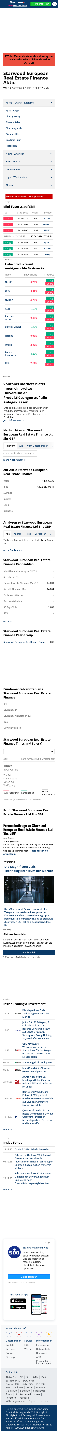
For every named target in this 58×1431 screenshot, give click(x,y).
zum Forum (8, 838)
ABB (7, 308)
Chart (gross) (13, 116)
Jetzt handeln (29, 952)
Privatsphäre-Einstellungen (43, 1362)
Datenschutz (43, 1349)
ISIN (29, 88)
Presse (9, 1353)
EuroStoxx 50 (13, 1380)
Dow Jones (28, 1380)
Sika (7, 362)
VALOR (7, 88)
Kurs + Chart (12, 110)
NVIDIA (9, 300)
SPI (21, 1377)
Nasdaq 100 (12, 1384)
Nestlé (8, 282)
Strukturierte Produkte (27, 1394)
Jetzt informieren (13, 420)
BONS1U (47, 224)
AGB (38, 1357)
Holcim (9, 335)
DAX (43, 1377)
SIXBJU (48, 254)
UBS (7, 291)
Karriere (10, 1349)
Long (50, 280)
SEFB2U (48, 230)
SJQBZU (48, 242)
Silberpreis (39, 1390)
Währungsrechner (16, 1401)
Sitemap (10, 1357)
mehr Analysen (12, 550)
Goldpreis (18, 1387)
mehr (7, 621)
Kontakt (10, 1345)
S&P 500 (40, 1384)
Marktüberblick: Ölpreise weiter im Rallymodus (36, 1070)
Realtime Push (13, 140)
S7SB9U (48, 248)
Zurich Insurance (10, 354)
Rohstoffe (11, 1397)
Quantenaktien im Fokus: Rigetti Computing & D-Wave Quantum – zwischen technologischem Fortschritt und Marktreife (37, 1117)
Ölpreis (33, 1401)
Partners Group (10, 318)
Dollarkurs (11, 1390)
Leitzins (44, 1401)
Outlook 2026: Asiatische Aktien (32, 1149)
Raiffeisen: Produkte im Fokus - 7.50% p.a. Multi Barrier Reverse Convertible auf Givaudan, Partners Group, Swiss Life (37, 1098)
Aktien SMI (11, 1377)
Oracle (8, 344)
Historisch (11, 145)
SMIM (35, 1377)
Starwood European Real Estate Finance (25, 642)
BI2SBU (48, 218)
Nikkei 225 (27, 1384)
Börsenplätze (13, 134)
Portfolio (24, 1397)
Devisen (40, 1387)
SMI (8, 1387)
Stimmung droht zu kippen (37, 1062)
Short (50, 283)
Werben (28, 1349)
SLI (27, 1377)
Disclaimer (42, 1353)
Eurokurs (25, 1390)
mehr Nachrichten (14, 459)
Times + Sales (13, 122)
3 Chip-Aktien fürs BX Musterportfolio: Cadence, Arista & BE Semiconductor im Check (37, 1081)
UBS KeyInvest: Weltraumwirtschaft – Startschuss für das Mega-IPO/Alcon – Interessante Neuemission (36, 1050)
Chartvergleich (14, 128)
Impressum (42, 1345)
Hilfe (26, 1345)
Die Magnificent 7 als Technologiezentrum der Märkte (35, 1013)
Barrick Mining (13, 326)
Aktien (29, 1387)
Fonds (9, 1394)
